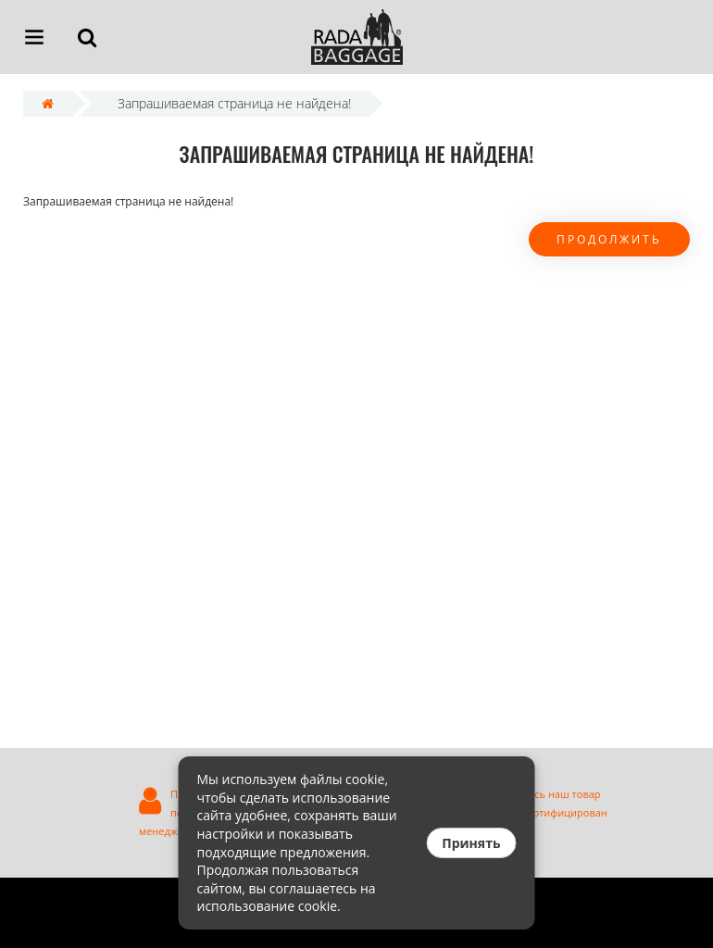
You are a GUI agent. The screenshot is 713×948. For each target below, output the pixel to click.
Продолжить (609, 239)
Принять (471, 843)
